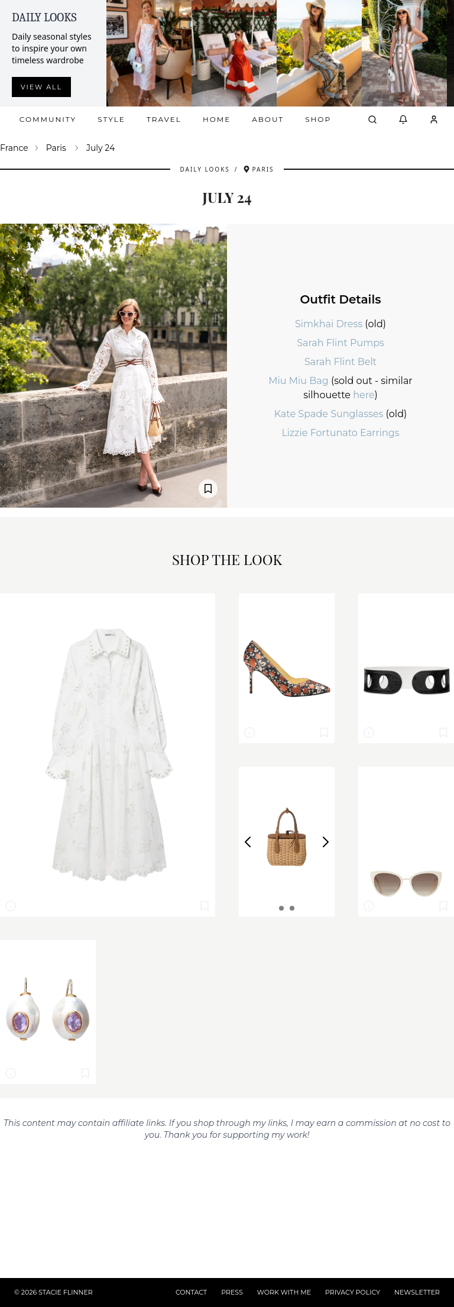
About (268, 119)
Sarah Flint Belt (340, 361)
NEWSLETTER (417, 1292)
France (14, 148)
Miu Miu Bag (299, 380)
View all (41, 87)
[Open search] (372, 119)
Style (111, 119)
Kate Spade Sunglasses (330, 413)
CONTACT (191, 1292)
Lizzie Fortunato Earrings (340, 432)
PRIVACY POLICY (352, 1292)
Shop (318, 119)
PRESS (232, 1292)
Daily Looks (204, 169)
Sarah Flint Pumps (340, 342)
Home (217, 119)
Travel (164, 119)
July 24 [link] (100, 148)
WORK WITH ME (284, 1292)
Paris (56, 148)
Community (48, 119)
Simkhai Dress (330, 324)
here (363, 395)
